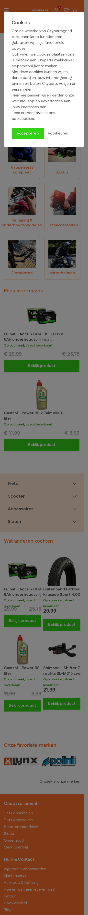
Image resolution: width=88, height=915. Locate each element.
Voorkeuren (58, 133)
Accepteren (28, 133)
